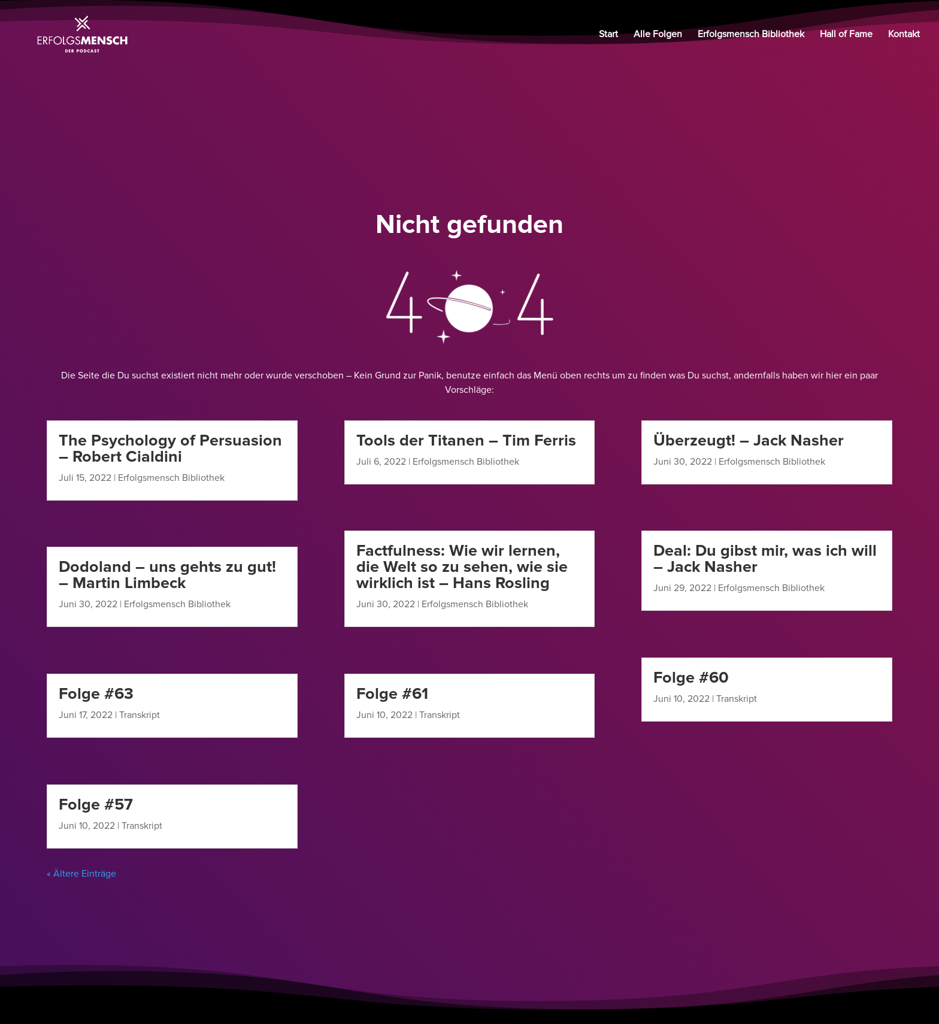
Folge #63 (96, 694)
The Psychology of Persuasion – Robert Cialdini (170, 448)
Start (608, 35)
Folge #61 (392, 694)
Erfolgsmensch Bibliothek (751, 35)
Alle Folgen (658, 35)
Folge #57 (96, 804)
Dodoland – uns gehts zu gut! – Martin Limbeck (167, 575)
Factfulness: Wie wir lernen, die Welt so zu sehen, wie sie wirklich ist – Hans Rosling (462, 567)
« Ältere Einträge (81, 874)
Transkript (139, 715)
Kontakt (904, 35)
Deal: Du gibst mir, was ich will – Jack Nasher (765, 559)
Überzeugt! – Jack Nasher (748, 440)
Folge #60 (691, 677)
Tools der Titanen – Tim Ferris (466, 440)
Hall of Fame (846, 35)
